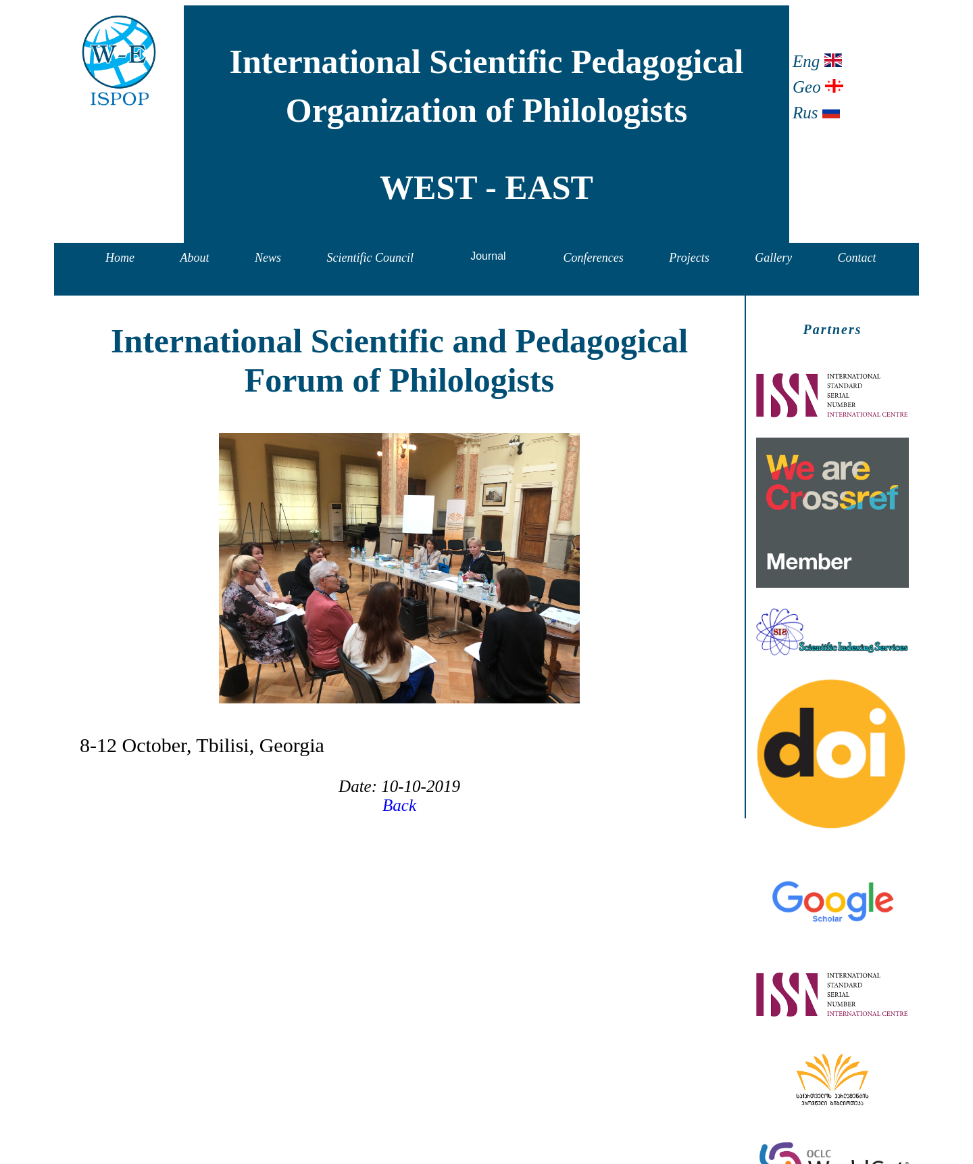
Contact (857, 257)
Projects (689, 257)
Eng (817, 61)
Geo (818, 87)
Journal (487, 256)
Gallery (773, 257)
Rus (816, 112)
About (194, 257)
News (268, 257)
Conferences (594, 257)
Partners (832, 329)
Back (399, 805)
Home (119, 257)
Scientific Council (370, 257)
